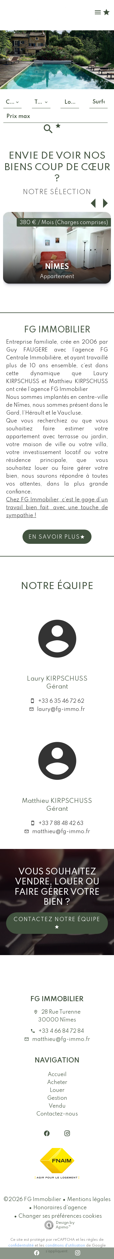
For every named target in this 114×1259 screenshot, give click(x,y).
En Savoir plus (57, 537)
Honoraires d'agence (60, 1207)
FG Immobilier (57, 999)
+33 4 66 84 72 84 (61, 1031)
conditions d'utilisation (65, 1245)
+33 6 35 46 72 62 (61, 701)
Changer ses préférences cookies (60, 1216)
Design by (57, 1225)
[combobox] (12, 102)
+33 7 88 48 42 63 (61, 823)
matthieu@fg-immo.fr (61, 831)
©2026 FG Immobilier (32, 1199)
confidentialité (21, 1245)
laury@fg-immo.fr (61, 709)
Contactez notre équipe (57, 923)
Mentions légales (89, 1199)
